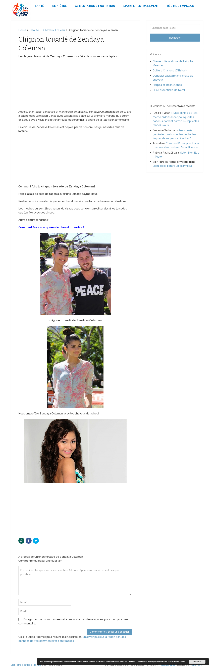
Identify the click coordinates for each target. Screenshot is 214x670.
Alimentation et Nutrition (95, 6)
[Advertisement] (75, 85)
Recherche (175, 37)
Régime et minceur (180, 6)
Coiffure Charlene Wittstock (170, 70)
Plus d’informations (176, 662)
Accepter (197, 661)
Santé (39, 6)
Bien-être (59, 6)
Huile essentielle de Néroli (169, 90)
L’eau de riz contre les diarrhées (172, 165)
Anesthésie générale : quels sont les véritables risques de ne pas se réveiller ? (174, 134)
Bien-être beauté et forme (26, 664)
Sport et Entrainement (141, 6)
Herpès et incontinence (167, 84)
